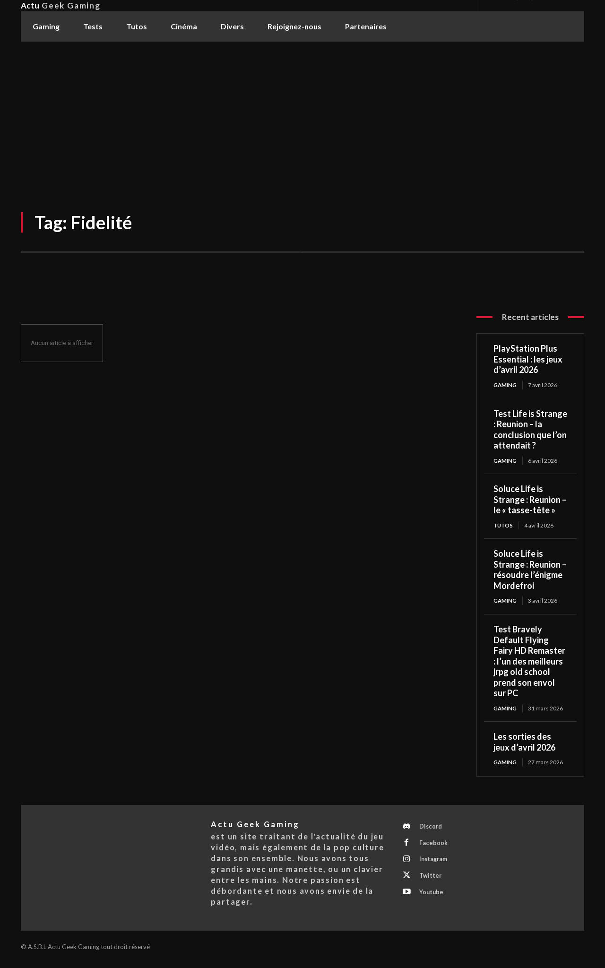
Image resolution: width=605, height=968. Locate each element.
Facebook (435, 847)
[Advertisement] (302, 112)
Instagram (436, 864)
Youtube (433, 899)
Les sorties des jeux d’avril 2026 (524, 743)
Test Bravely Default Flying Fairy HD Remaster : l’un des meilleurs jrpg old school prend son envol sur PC (529, 662)
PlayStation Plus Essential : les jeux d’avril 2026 (527, 359)
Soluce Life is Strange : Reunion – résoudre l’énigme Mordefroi (529, 571)
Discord (432, 829)
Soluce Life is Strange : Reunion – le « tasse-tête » (529, 500)
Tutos (503, 525)
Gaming (505, 385)
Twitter (432, 882)
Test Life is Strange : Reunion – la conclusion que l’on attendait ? (530, 429)
